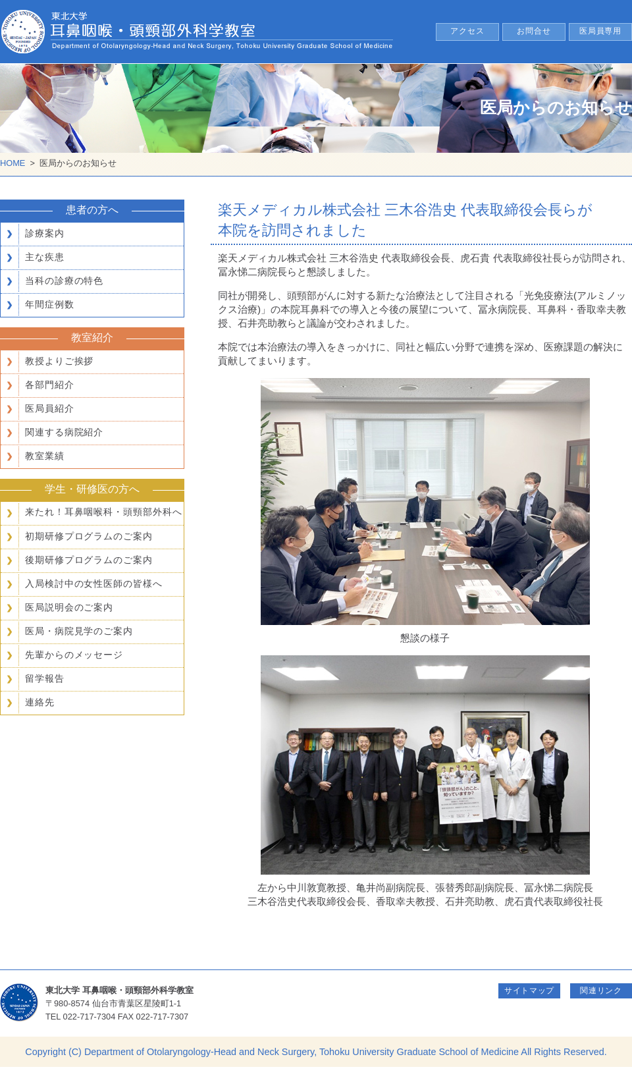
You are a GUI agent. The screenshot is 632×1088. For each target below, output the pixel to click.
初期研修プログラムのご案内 (89, 536)
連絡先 (40, 702)
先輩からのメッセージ (74, 654)
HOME (12, 163)
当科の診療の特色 (64, 280)
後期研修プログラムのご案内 (89, 560)
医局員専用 (600, 31)
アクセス (467, 31)
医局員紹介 (49, 408)
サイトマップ (529, 990)
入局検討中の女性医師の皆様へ (94, 583)
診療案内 (45, 233)
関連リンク (601, 990)
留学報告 (45, 678)
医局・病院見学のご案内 (79, 631)
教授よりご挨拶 (59, 361)
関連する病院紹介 (64, 432)
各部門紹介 (49, 384)
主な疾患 (45, 257)
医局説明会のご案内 (69, 607)
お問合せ (534, 31)
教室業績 (45, 455)
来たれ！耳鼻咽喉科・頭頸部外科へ (103, 512)
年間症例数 (49, 304)
